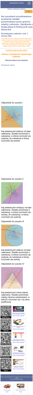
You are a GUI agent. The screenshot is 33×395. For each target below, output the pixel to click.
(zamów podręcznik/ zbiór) (16, 50)
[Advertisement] (16, 83)
